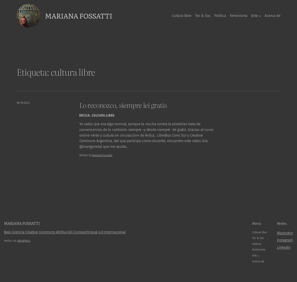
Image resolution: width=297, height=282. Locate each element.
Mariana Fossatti (78, 15)
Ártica (84, 115)
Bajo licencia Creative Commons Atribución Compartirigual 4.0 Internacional (65, 232)
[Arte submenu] (260, 16)
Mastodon (285, 233)
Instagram (285, 240)
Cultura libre (103, 115)
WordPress (24, 241)
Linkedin (284, 247)
